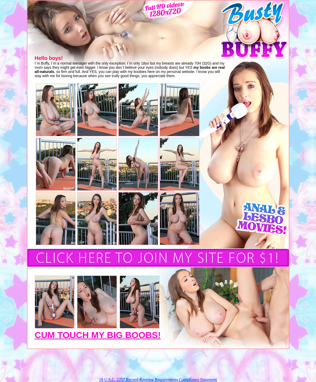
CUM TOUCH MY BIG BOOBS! (98, 335)
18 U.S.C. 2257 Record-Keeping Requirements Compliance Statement (158, 379)
